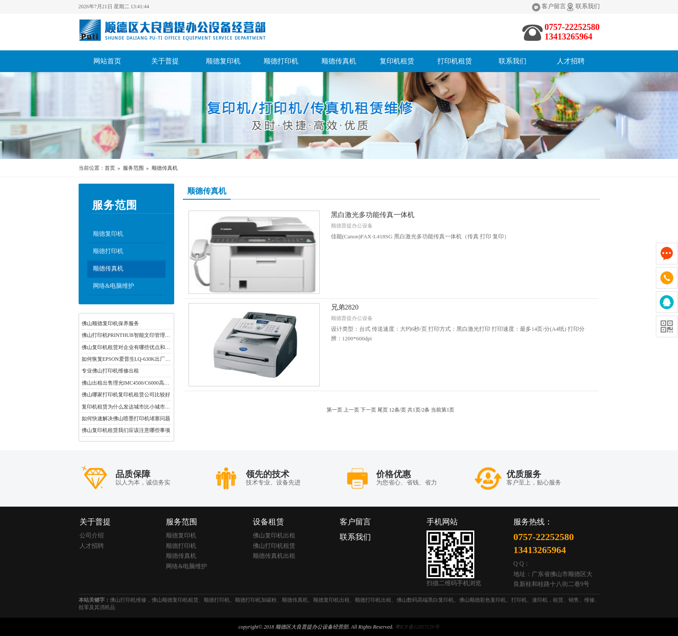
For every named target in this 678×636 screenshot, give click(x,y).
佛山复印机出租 (274, 535)
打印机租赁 (454, 61)
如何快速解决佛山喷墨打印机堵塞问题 (126, 418)
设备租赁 (268, 521)
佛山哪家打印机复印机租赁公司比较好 (126, 395)
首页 (110, 168)
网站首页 (107, 61)
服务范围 (133, 168)
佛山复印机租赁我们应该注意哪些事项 (126, 431)
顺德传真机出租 (274, 556)
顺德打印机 (281, 61)
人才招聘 (571, 61)
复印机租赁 (397, 61)
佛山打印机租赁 (274, 546)
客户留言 (554, 6)
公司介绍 (91, 535)
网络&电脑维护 (114, 286)
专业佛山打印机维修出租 (110, 371)
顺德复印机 (223, 61)
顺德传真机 (338, 61)
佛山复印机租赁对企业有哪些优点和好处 (128, 347)
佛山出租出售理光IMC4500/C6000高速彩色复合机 (138, 383)
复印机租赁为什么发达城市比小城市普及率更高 (136, 407)
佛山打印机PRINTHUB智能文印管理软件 (128, 335)
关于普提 (165, 61)
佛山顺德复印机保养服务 (110, 323)
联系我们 (587, 6)
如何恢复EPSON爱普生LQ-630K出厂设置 (129, 359)
